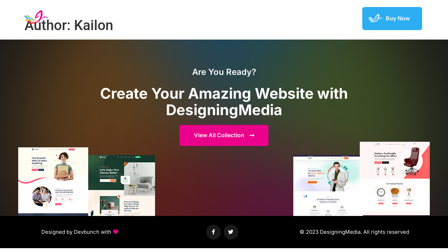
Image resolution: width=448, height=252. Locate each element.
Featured (315, 18)
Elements (283, 18)
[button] (79, 232)
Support (344, 18)
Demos (254, 18)
